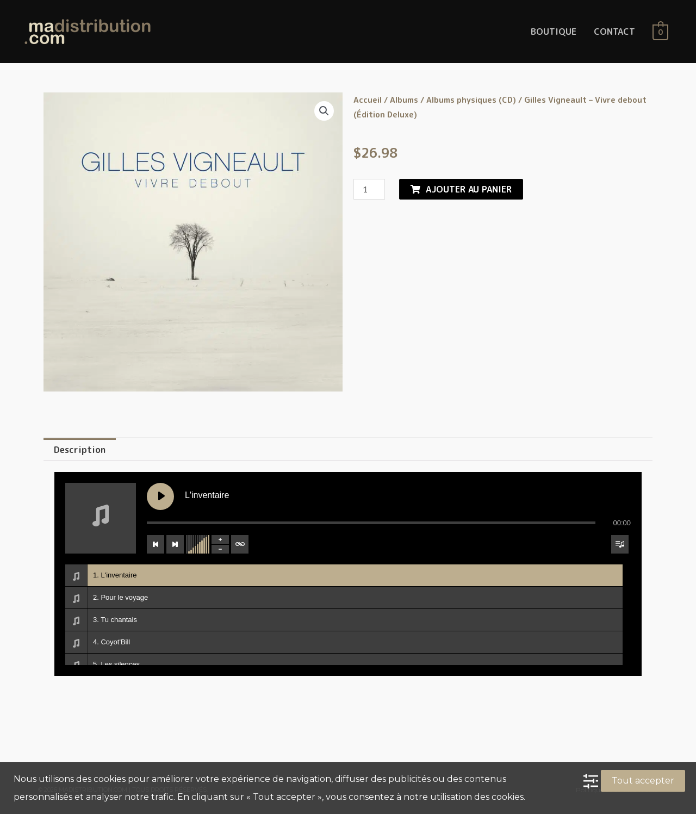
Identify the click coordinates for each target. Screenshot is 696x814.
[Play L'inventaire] (160, 496)
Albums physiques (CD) (471, 99)
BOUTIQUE (553, 32)
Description (79, 450)
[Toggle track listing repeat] (239, 544)
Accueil (367, 99)
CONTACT (614, 32)
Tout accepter (643, 780)
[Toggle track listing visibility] (620, 544)
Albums (404, 99)
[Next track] (175, 544)
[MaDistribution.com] (87, 31)
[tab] (80, 449)
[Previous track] (155, 544)
